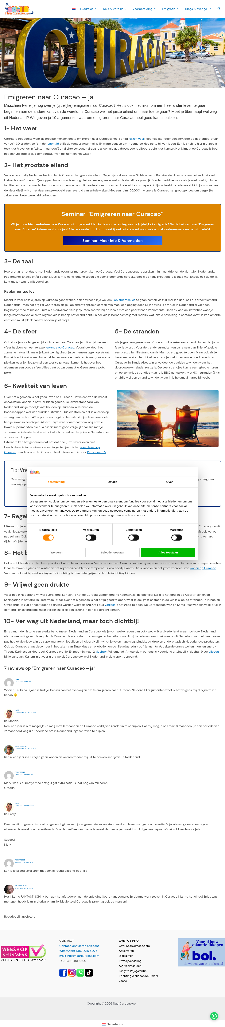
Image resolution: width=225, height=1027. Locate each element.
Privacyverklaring (130, 961)
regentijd (52, 144)
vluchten (101, 652)
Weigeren (56, 552)
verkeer (110, 605)
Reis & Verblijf (114, 9)
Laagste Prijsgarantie (133, 971)
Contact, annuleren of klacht (79, 946)
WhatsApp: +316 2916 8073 (78, 951)
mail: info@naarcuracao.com (79, 956)
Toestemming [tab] (55, 482)
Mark (17, 710)
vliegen (214, 652)
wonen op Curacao (203, 568)
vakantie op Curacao (59, 347)
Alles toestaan (168, 552)
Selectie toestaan (112, 552)
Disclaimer (126, 956)
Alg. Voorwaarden (130, 966)
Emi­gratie (170, 9)
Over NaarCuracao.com (134, 946)
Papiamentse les (123, 300)
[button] (95, 9)
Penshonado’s (96, 452)
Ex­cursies (88, 9)
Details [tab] (112, 482)
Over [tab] (169, 482)
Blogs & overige (198, 9)
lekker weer (136, 139)
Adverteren (126, 951)
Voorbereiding (144, 9)
